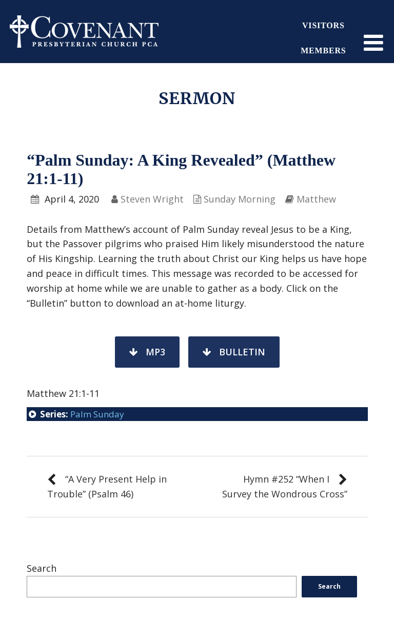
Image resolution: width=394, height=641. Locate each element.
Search (41, 568)
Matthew (316, 199)
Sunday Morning (239, 199)
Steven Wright (152, 199)
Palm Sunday (97, 414)
